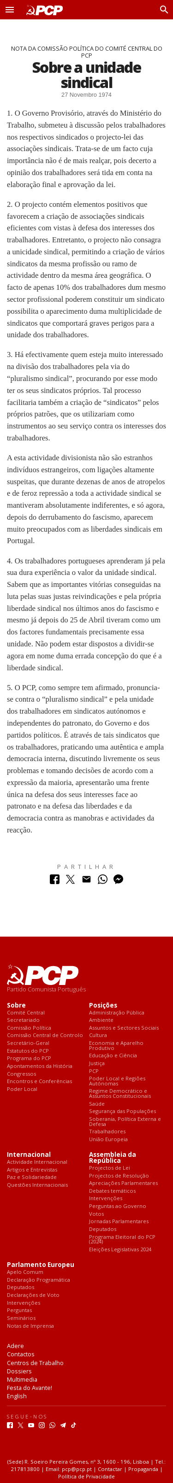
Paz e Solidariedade (32, 1177)
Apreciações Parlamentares (123, 1183)
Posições (103, 1005)
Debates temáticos (112, 1191)
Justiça (97, 1063)
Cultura (98, 1035)
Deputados (102, 1229)
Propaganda (143, 1468)
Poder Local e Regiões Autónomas (117, 1081)
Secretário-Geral (28, 1043)
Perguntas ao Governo (117, 1206)
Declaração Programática (38, 1280)
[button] (9, 9)
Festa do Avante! (29, 1387)
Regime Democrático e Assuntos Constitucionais (120, 1093)
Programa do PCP (29, 1058)
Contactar (110, 1468)
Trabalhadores (107, 1131)
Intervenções (105, 1198)
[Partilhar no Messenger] (118, 881)
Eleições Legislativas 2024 (120, 1249)
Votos (96, 1214)
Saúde (97, 1104)
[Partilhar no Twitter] (70, 881)
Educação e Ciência (113, 1055)
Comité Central (26, 1012)
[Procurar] (162, 10)
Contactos (21, 1354)
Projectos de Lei (109, 1168)
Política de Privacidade (86, 1476)
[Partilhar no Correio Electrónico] (86, 881)
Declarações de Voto (33, 1295)
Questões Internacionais (37, 1185)
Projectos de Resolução (119, 1175)
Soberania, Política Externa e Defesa (125, 1121)
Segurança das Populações (122, 1111)
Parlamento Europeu (40, 1265)
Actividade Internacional (37, 1162)
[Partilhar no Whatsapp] (102, 881)
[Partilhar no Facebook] (55, 881)
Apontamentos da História (39, 1066)
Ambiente (101, 1020)
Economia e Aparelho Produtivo (116, 1045)
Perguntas (19, 1310)
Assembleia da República (112, 1158)
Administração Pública (116, 1012)
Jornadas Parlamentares (119, 1221)
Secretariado (23, 1020)
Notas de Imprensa (30, 1326)
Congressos (21, 1074)
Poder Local (22, 1089)
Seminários (21, 1318)
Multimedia (22, 1379)
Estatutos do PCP (28, 1051)
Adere (15, 1345)
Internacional (29, 1155)
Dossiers (19, 1371)
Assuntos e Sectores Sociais (124, 1028)
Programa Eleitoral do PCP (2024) (122, 1239)
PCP (94, 1071)
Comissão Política (29, 1028)
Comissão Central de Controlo (45, 1035)
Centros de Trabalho (35, 1363)
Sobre (16, 1005)
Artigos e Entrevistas (32, 1169)
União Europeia (108, 1139)
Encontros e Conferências (39, 1081)
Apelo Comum (25, 1272)
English (17, 1396)
